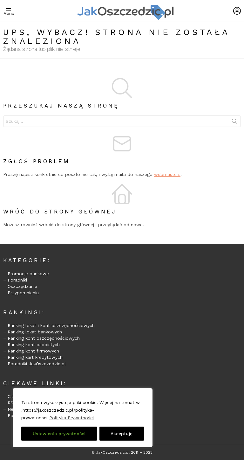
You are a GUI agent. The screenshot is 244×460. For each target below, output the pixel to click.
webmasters (167, 174)
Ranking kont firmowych (33, 350)
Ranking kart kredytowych (35, 357)
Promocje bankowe (28, 273)
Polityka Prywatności (71, 417)
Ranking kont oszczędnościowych (44, 338)
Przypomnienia (23, 292)
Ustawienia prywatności (59, 433)
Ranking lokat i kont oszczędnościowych (51, 325)
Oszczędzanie (22, 286)
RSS (12, 402)
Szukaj (234, 122)
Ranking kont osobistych (34, 344)
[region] (82, 417)
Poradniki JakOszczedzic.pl (37, 363)
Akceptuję (121, 433)
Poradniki (17, 279)
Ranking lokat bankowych (35, 331)
